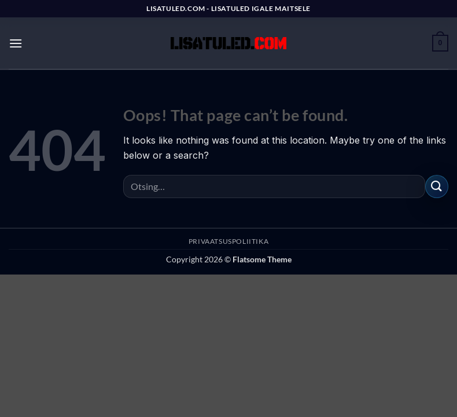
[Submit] (436, 186)
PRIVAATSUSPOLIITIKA (229, 241)
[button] (16, 43)
